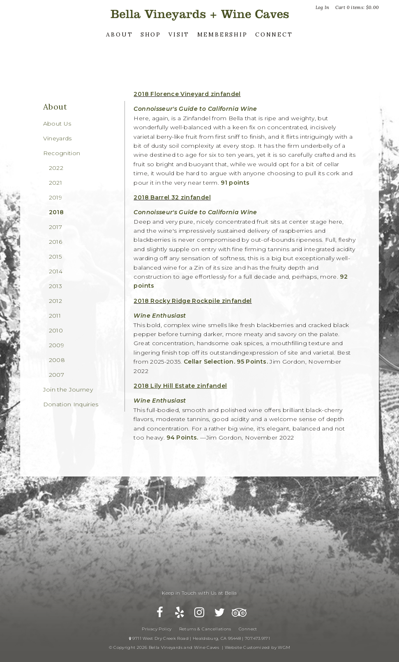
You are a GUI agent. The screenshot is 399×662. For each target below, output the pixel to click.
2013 (55, 286)
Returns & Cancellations (205, 629)
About (119, 34)
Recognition (62, 153)
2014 (55, 271)
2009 (56, 345)
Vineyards (57, 138)
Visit (178, 34)
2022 (56, 168)
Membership (222, 34)
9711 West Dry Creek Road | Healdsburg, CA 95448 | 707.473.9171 (199, 638)
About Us (57, 123)
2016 (55, 241)
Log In (323, 7)
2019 (55, 197)
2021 (55, 182)
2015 (55, 256)
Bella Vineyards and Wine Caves (199, 14)
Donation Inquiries (71, 404)
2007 (56, 374)
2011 (55, 315)
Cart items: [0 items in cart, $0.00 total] (357, 7)
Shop (151, 34)
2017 (55, 227)
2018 (56, 212)
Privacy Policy (156, 629)
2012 (55, 301)
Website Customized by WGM (258, 647)
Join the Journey (68, 389)
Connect (274, 34)
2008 (57, 360)
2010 (56, 330)
